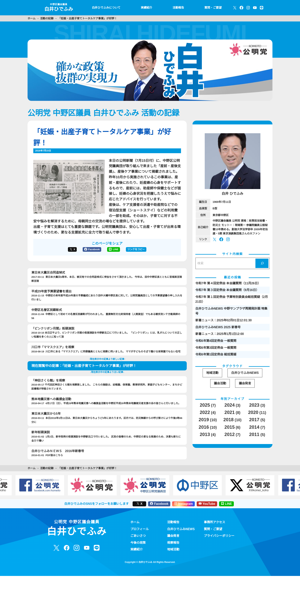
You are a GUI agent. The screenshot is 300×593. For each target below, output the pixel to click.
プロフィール (139, 538)
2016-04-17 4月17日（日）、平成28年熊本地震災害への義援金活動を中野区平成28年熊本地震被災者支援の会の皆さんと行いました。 (107, 408)
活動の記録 (47, 18)
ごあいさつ (138, 545)
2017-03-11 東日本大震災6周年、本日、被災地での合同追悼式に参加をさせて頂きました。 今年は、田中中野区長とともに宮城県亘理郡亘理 (107, 282)
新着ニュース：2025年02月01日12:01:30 (223, 320)
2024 (229, 405)
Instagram (183, 513)
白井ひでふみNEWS (181, 538)
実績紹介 (146, 7)
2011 (254, 434)
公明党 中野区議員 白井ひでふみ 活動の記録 (103, 113)
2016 (203, 427)
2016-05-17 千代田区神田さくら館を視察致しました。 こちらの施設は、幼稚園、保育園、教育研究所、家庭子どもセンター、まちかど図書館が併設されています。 (107, 390)
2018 (228, 420)
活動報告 (178, 7)
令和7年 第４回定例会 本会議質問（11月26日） (228, 283)
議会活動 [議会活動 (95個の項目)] (220, 383)
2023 (254, 405)
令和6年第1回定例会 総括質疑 (215, 354)
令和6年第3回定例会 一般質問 (215, 347)
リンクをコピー (136, 255)
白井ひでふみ (58, 7)
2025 (204, 405)
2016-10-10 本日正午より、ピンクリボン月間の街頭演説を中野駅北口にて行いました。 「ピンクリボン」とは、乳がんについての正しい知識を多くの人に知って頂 (107, 338)
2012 (229, 434)
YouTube (208, 513)
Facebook (92, 254)
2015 (229, 427)
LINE (114, 254)
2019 (203, 420)
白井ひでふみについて (105, 7)
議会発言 (173, 545)
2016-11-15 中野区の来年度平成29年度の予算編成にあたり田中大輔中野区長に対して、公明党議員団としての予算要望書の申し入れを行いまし (107, 300)
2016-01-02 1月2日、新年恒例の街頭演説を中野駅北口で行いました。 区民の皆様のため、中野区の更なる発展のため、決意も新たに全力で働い (107, 446)
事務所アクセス (214, 531)
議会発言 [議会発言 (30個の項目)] (245, 383)
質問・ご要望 (212, 7)
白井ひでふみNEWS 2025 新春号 (217, 327)
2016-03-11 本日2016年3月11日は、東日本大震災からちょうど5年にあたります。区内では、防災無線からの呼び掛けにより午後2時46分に (107, 427)
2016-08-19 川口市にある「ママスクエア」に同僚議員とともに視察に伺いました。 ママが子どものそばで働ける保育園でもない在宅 (107, 354)
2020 (253, 412)
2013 (204, 434)
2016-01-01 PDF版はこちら (107, 462)
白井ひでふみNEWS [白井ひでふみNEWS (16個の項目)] (245, 372)
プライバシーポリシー (219, 545)
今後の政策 (138, 552)
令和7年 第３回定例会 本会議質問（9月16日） (227, 289)
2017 (254, 420)
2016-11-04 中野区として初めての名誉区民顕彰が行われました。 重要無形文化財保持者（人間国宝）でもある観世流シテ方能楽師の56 (107, 319)
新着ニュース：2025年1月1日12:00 (219, 333)
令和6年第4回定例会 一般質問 (215, 340)
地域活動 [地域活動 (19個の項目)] (212, 372)
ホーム (32, 18)
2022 (204, 412)
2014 (254, 427)
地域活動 (173, 559)
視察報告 (173, 552)
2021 (229, 412)
